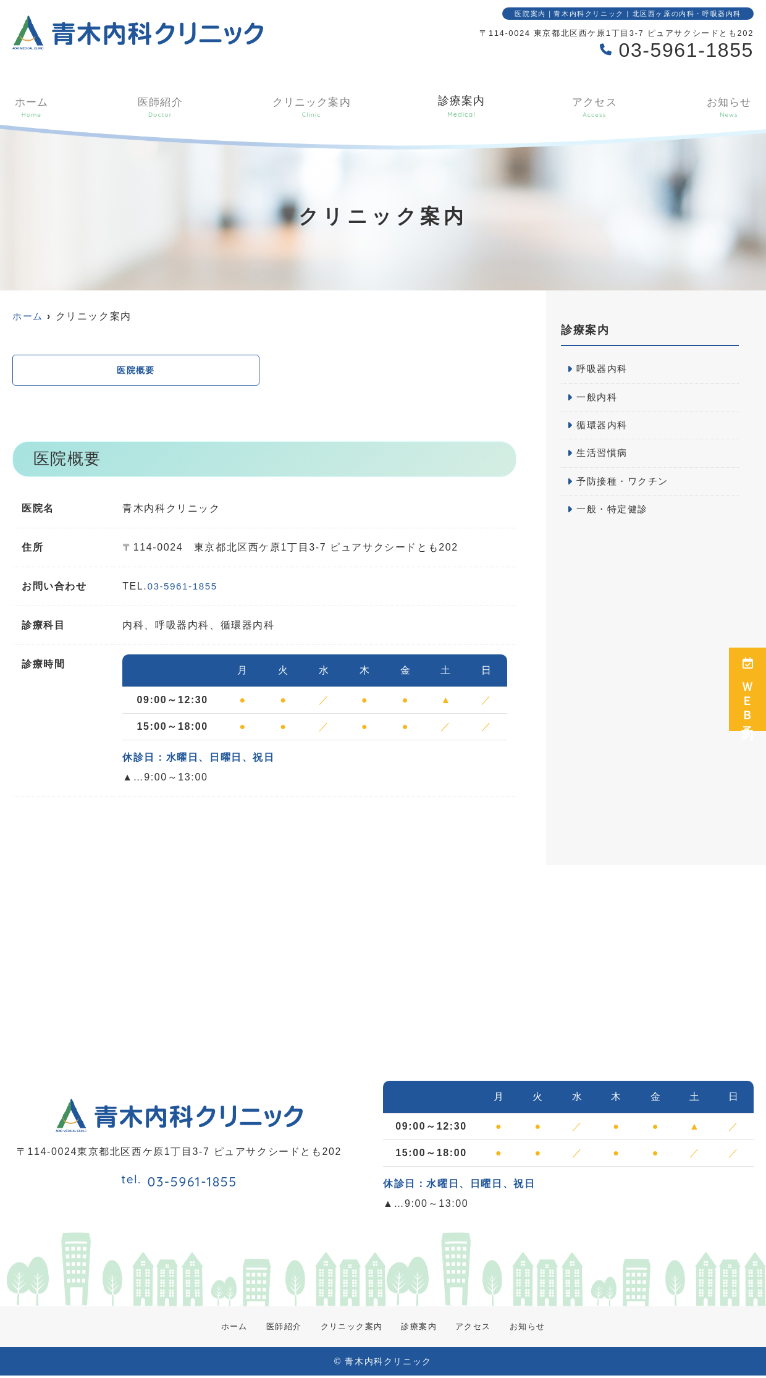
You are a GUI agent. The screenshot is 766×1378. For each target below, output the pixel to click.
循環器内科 (603, 426)
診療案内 (462, 106)
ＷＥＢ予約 (747, 689)
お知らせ (730, 106)
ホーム (30, 106)
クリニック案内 (310, 106)
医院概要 (136, 371)
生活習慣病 (603, 455)
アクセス (596, 106)
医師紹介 (158, 106)
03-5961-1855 (184, 588)
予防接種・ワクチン (625, 485)
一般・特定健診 (614, 513)
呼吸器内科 (603, 369)
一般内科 (598, 398)
